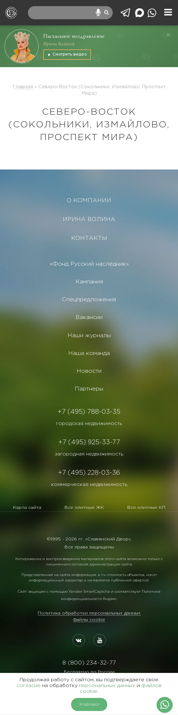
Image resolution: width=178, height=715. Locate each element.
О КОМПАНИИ (89, 200)
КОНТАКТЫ (89, 238)
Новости (89, 371)
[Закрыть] (168, 35)
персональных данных (107, 685)
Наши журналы (89, 335)
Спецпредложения (89, 299)
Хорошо (89, 704)
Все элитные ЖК (84, 508)
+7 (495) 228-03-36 (89, 473)
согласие (29, 685)
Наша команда (89, 353)
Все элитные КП (146, 508)
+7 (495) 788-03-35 (89, 412)
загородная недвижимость (89, 454)
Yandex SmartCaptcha (89, 591)
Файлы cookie (89, 620)
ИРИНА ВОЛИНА (89, 219)
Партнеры (89, 389)
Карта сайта (27, 508)
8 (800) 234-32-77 (89, 663)
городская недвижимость (89, 423)
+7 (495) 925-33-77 (89, 442)
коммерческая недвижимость (89, 484)
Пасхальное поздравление (74, 36)
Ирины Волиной (59, 44)
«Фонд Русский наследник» (89, 264)
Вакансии (89, 317)
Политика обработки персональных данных (89, 613)
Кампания (89, 282)
